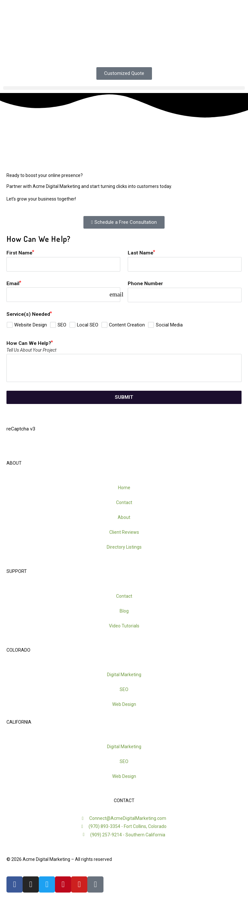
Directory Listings (124, 547)
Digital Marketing (124, 674)
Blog (124, 611)
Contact (124, 502)
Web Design (124, 704)
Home (124, 487)
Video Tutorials (124, 625)
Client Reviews (124, 532)
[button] (124, 88)
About (124, 517)
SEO (124, 689)
